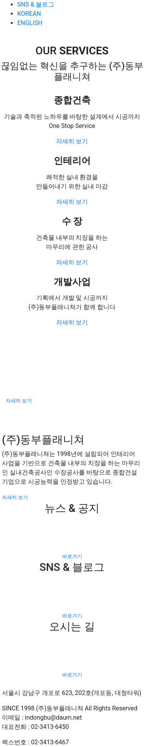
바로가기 (72, 556)
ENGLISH (29, 23)
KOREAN (29, 13)
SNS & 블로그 (35, 4)
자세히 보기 (72, 141)
